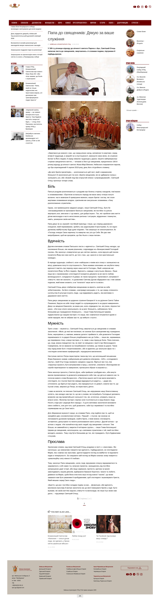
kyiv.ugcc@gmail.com (18, 593)
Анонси (13, 29)
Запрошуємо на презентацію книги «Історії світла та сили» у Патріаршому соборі (26, 61)
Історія (102, 22)
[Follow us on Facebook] (138, 6)
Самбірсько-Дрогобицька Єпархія (76, 574)
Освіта (111, 22)
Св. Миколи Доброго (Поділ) (143, 94)
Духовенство (36, 22)
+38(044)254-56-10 (17, 590)
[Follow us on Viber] (150, 6)
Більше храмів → (132, 116)
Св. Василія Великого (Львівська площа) (141, 85)
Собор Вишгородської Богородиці (142, 133)
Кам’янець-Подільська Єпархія (103, 586)
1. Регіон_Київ (54, 29)
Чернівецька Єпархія (100, 576)
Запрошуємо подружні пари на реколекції (26, 55)
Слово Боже (141, 37)
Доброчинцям (122, 22)
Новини (14, 22)
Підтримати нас (136, 11)
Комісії (68, 22)
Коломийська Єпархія (100, 574)
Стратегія (135, 22)
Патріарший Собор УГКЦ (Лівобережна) (142, 75)
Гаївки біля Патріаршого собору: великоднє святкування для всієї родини (26, 33)
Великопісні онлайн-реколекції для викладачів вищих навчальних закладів (25, 49)
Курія (60, 22)
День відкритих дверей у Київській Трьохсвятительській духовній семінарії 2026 (26, 41)
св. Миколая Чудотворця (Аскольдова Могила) (141, 105)
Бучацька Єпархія (99, 584)
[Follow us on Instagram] (142, 6)
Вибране (65, 29)
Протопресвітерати (80, 22)
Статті (13, 112)
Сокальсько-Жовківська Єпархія (75, 579)
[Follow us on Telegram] (146, 6)
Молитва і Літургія (140, 48)
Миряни (93, 22)
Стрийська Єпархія (72, 576)
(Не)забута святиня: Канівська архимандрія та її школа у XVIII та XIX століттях (33, 143)
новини (73, 29)
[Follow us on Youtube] (134, 6)
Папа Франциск (85, 29)
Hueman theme (36, 604)
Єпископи (24, 22)
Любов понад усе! (79, 541)
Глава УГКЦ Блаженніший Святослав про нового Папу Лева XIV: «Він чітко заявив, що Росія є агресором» (34, 78)
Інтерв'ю (13, 69)
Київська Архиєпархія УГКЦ (60, 49)
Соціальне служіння (140, 57)
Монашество (49, 22)
